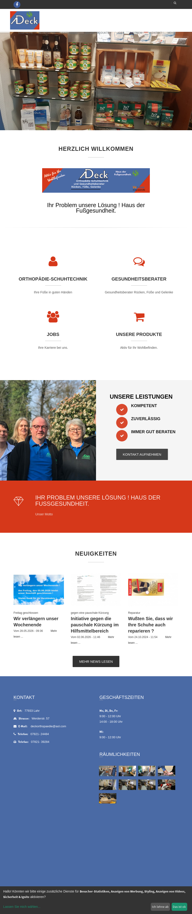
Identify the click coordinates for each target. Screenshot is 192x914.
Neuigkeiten (46, 33)
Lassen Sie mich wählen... (22, 907)
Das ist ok (179, 907)
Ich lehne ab (160, 907)
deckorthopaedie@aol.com (48, 726)
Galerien (137, 33)
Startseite (25, 33)
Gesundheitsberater (139, 278)
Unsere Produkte (98, 33)
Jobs (120, 33)
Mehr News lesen (96, 661)
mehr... (172, 33)
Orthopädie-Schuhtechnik (53, 278)
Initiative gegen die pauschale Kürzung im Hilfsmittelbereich (95, 624)
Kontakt (156, 33)
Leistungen (69, 33)
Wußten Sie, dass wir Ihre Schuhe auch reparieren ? (150, 624)
